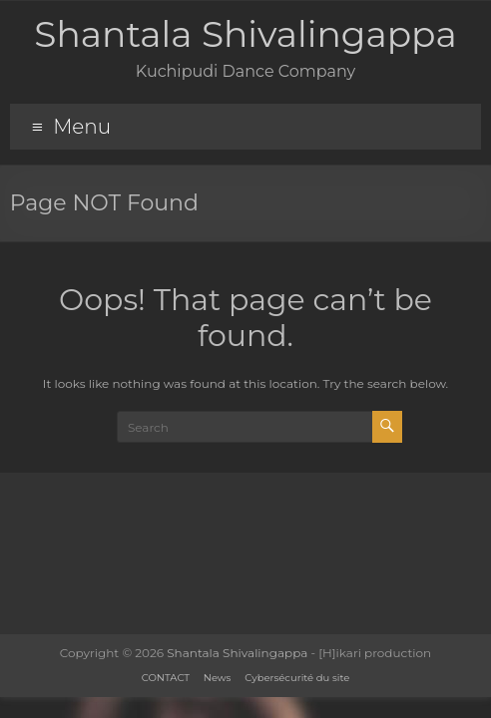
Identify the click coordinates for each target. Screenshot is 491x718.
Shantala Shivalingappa (245, 34)
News (218, 677)
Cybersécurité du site (297, 677)
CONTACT (166, 677)
